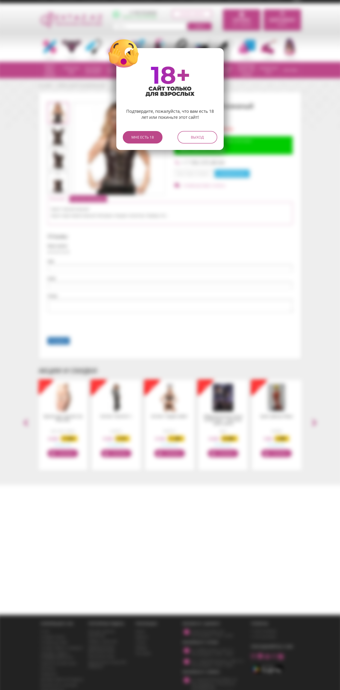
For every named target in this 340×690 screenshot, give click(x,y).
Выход (197, 137)
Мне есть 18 (142, 137)
